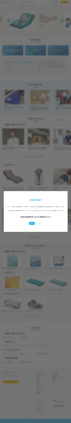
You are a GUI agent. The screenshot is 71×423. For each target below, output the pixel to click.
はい (32, 223)
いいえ (39, 223)
